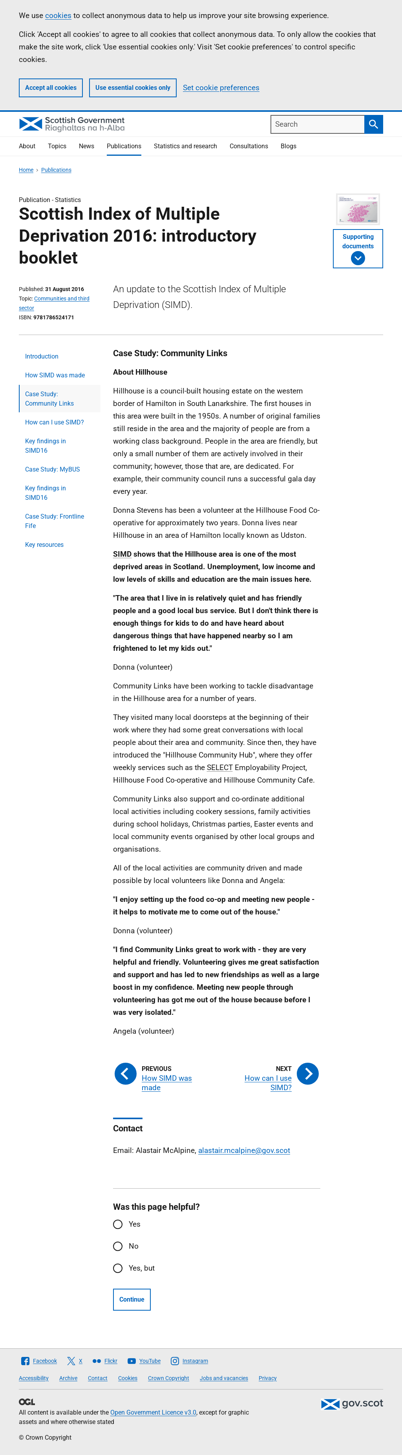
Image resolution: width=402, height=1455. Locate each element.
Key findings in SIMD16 (45, 445)
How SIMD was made (55, 375)
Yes (135, 1224)
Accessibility (34, 1378)
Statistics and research (185, 146)
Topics (57, 146)
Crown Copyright (168, 1378)
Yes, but (142, 1268)
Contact (98, 1378)
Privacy (268, 1378)
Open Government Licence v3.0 (153, 1412)
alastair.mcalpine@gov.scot (244, 1150)
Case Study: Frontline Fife (54, 521)
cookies (58, 15)
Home (26, 170)
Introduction (41, 356)
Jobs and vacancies (224, 1378)
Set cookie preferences (221, 87)
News (86, 146)
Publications (124, 146)
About (27, 146)
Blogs (288, 146)
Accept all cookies (51, 87)
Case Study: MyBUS (52, 469)
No (134, 1246)
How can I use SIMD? (54, 422)
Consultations (249, 146)
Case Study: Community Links (49, 398)
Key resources (44, 544)
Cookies (127, 1378)
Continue (131, 1299)
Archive (68, 1378)
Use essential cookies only (132, 87)
